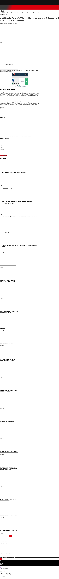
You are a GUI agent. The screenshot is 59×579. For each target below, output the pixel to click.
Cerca (1, 534)
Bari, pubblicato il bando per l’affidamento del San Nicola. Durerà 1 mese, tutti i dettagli (17, 201)
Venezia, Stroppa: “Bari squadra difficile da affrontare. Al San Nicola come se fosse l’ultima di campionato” (20, 216)
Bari (1, 107)
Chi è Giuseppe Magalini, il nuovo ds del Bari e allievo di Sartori (9, 375)
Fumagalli (3, 107)
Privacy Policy (4, 541)
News (7, 14)
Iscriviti (1, 563)
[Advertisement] (29, 31)
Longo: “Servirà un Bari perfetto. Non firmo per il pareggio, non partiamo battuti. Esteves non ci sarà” (19, 230)
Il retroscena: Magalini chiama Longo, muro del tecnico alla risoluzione (8, 484)
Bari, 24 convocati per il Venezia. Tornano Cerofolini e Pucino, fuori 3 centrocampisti (9, 312)
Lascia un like (2, 560)
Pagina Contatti (5, 555)
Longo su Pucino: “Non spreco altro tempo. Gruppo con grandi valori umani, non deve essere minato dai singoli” (19, 246)
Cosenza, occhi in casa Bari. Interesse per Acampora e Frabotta (17, 129)
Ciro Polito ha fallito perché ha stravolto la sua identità (8, 406)
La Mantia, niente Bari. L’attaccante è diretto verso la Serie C (15, 136)
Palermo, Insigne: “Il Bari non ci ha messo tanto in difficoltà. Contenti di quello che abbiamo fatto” (8, 515)
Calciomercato (2, 14)
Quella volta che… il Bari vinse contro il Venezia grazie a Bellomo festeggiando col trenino (8, 281)
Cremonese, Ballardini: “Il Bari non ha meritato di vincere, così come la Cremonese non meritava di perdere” (8, 531)
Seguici (1, 561)
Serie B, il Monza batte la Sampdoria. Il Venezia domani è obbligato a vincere (14, 172)
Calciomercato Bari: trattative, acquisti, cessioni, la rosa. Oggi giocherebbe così (9, 391)
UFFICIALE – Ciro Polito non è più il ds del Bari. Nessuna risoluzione (7, 436)
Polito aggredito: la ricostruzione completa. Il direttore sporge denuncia (8, 500)
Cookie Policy (4, 543)
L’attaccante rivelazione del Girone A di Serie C (10, 69)
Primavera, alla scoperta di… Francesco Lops (7, 421)
